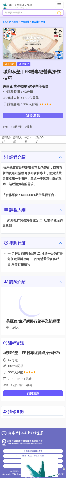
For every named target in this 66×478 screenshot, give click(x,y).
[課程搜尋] (28, 13)
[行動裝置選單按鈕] (59, 5)
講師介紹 (53, 139)
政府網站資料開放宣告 (33, 451)
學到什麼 (39, 139)
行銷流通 (24, 21)
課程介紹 (9, 139)
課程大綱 (24, 139)
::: (2, 4)
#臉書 (28, 126)
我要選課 (33, 115)
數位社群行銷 (38, 21)
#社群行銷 (16, 126)
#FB (5, 126)
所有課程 (13, 21)
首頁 (4, 21)
